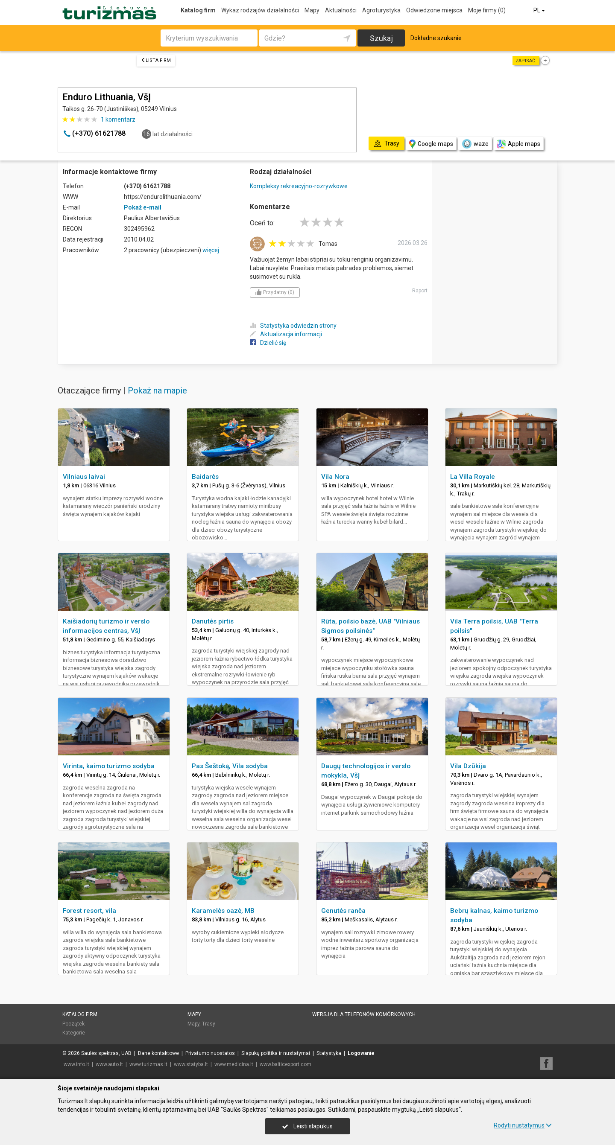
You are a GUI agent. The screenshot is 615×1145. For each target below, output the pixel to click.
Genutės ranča (343, 911)
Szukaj (381, 38)
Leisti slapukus (307, 1126)
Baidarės (205, 477)
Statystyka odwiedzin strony (293, 325)
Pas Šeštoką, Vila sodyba (230, 766)
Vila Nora (335, 477)
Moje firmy (487, 10)
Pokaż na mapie (157, 390)
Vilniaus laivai (84, 477)
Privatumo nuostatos (210, 1053)
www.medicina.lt (233, 1064)
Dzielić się (268, 342)
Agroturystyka (381, 10)
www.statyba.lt (191, 1064)
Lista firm (156, 60)
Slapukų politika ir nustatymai (275, 1053)
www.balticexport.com (285, 1064)
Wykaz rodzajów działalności (260, 10)
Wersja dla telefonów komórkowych (364, 1014)
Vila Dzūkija (468, 766)
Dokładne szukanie (436, 38)
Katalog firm (198, 10)
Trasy (208, 1024)
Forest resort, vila (89, 911)
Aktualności (341, 10)
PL (539, 10)
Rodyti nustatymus (523, 1125)
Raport (420, 291)
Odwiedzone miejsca (434, 10)
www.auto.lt (109, 1064)
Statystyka (328, 1053)
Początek (73, 1024)
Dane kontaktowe (158, 1053)
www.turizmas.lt (148, 1064)
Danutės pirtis (213, 621)
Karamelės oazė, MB (223, 911)
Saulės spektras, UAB (106, 1053)
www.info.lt (76, 1064)
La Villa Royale (472, 477)
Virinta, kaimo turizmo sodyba (109, 766)
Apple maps (518, 144)
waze (475, 143)
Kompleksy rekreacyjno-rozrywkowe (299, 186)
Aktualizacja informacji (286, 334)
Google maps (431, 144)
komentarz (118, 119)
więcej (210, 250)
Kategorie (73, 1033)
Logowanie (361, 1053)
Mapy (312, 10)
